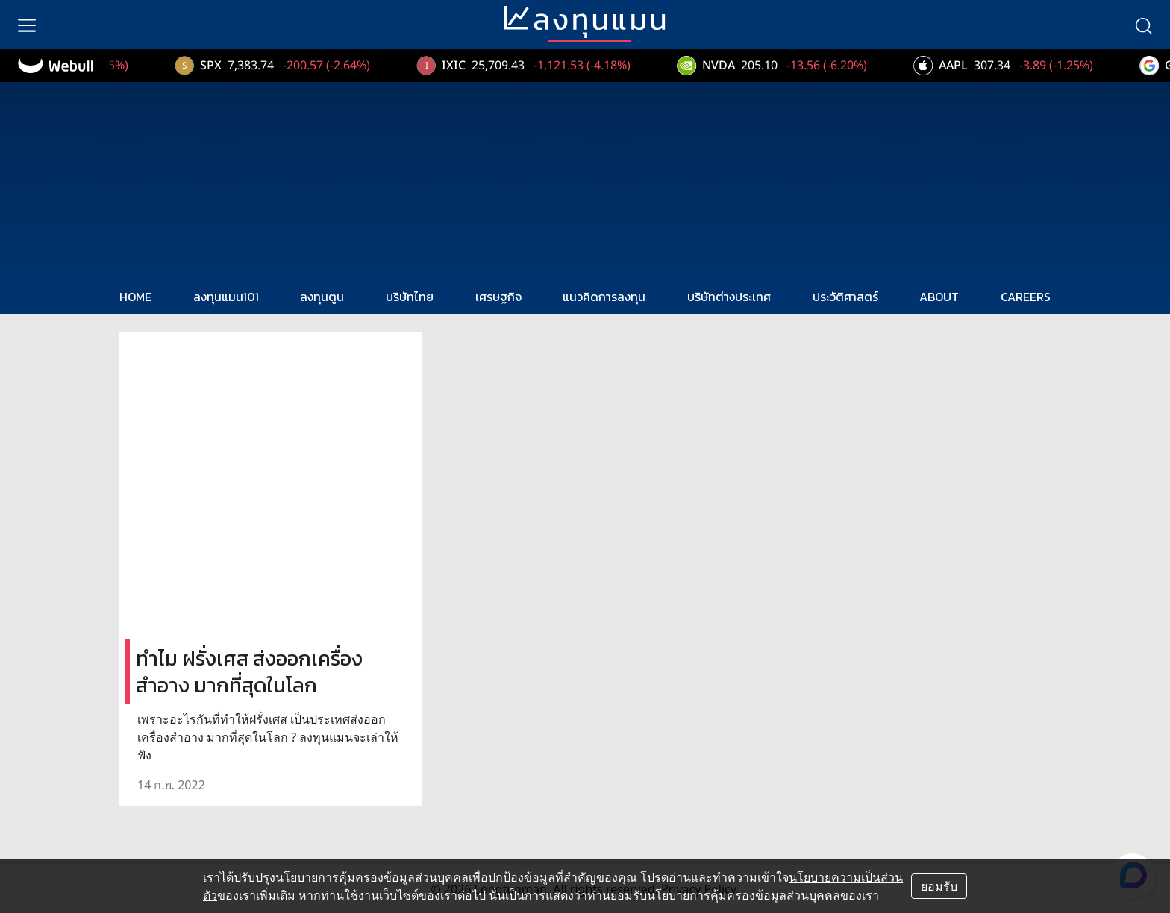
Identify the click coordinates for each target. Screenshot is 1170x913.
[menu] (27, 24)
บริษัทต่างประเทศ (729, 297)
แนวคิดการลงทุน (604, 297)
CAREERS (1026, 297)
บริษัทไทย (410, 297)
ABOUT (939, 297)
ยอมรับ (939, 886)
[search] (1143, 24)
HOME (135, 297)
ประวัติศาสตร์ (845, 297)
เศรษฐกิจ (498, 297)
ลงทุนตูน (322, 297)
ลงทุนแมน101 (226, 297)
